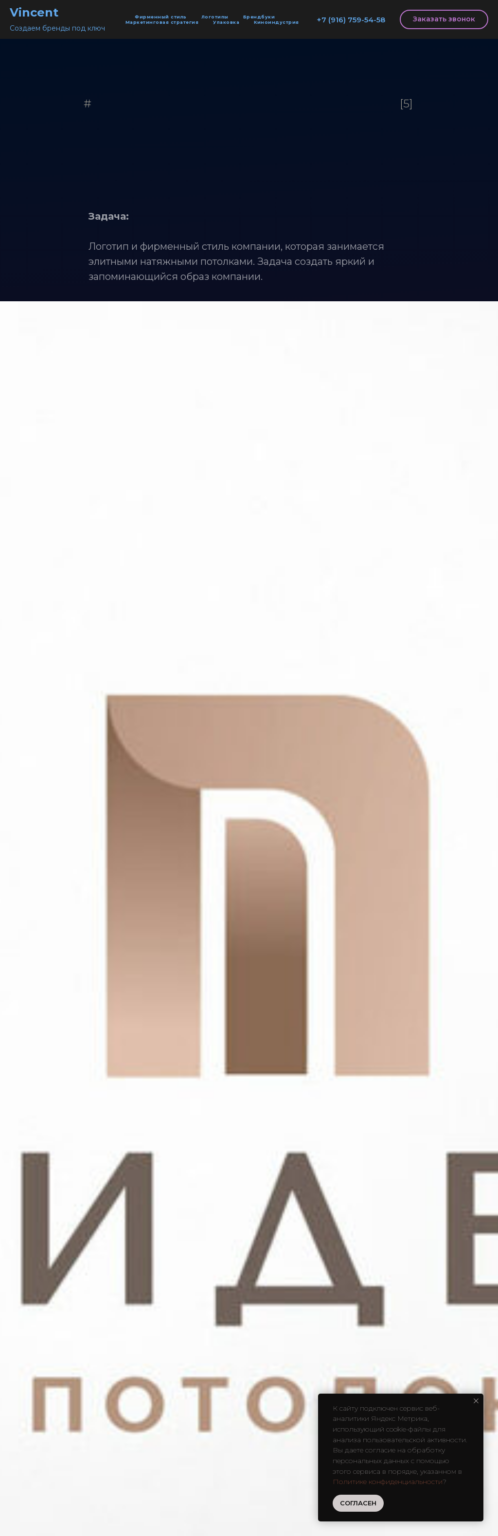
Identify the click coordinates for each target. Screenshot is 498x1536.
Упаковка (226, 22)
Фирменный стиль (161, 16)
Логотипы (215, 16)
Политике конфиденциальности (388, 1481)
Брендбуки (259, 16)
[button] (444, 19)
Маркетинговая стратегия (162, 22)
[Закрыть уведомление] (476, 1401)
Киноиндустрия (276, 22)
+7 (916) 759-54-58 (351, 19)
